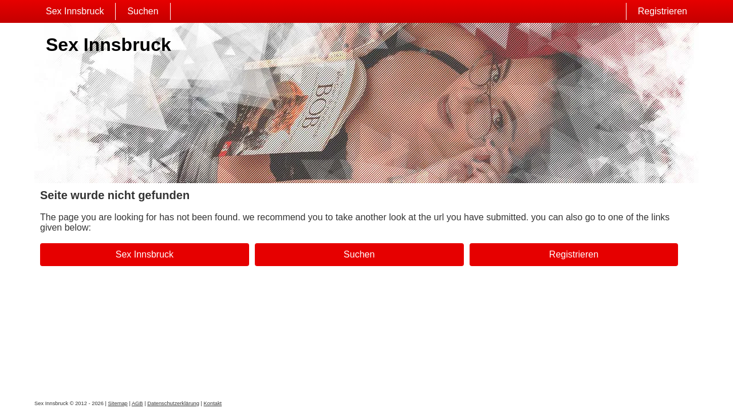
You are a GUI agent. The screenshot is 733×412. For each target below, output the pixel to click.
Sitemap (118, 403)
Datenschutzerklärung (173, 403)
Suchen (142, 11)
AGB (137, 403)
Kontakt (213, 403)
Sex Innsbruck (75, 11)
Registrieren (662, 11)
